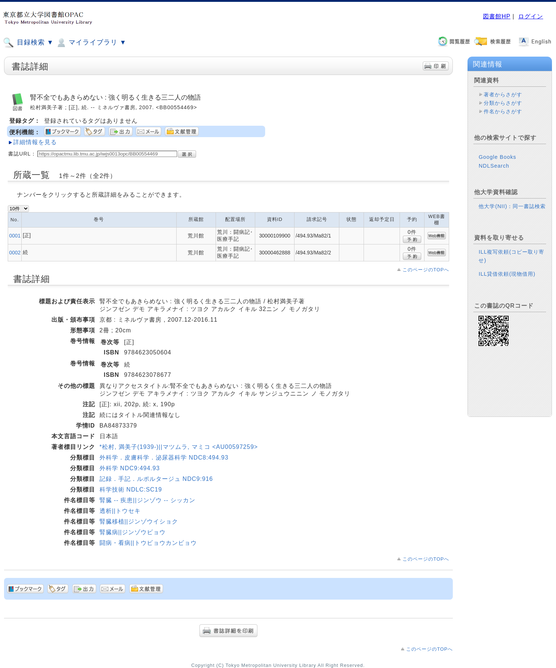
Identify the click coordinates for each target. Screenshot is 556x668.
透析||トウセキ (120, 511)
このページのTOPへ (425, 269)
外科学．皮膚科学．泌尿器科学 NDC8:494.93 (164, 457)
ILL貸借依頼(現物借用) (507, 274)
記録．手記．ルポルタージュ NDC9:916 (156, 479)
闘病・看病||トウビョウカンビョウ (148, 543)
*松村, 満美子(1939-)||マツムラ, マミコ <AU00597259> (179, 447)
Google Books (497, 157)
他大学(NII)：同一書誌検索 (512, 206)
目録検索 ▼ (28, 42)
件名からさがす (503, 111)
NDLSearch (494, 166)
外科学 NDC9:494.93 (130, 468)
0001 (15, 236)
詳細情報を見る (35, 142)
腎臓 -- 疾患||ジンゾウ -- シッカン (147, 500)
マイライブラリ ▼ (90, 42)
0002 (15, 253)
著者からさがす (503, 94)
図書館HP (496, 16)
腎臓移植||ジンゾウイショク (139, 521)
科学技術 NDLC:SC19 (131, 489)
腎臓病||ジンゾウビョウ (133, 532)
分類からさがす (503, 103)
